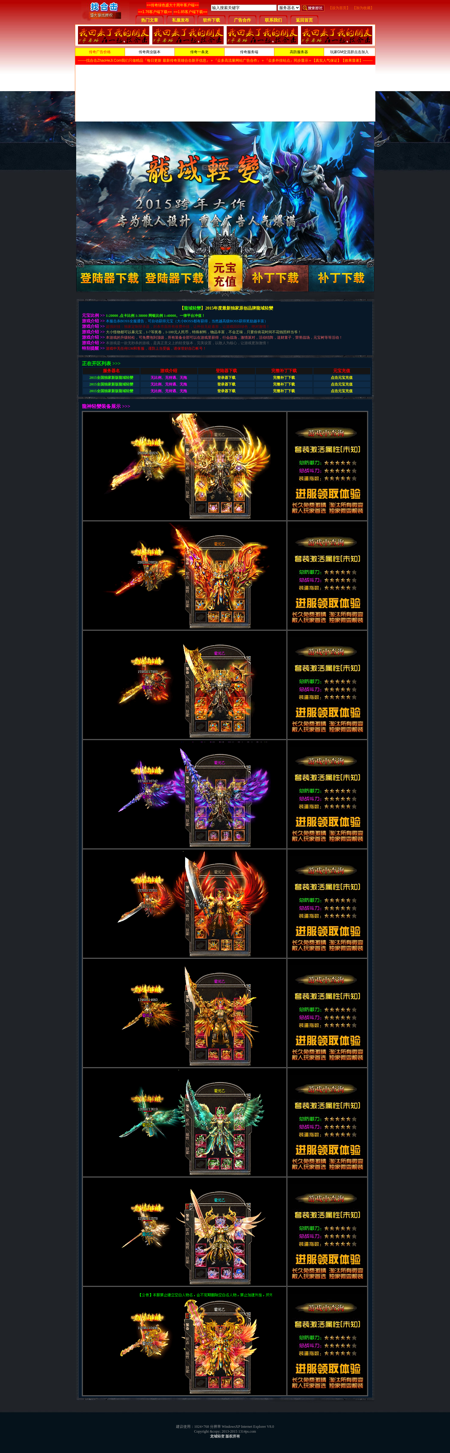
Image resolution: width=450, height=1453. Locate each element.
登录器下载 (226, 377)
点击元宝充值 (342, 377)
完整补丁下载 (284, 377)
